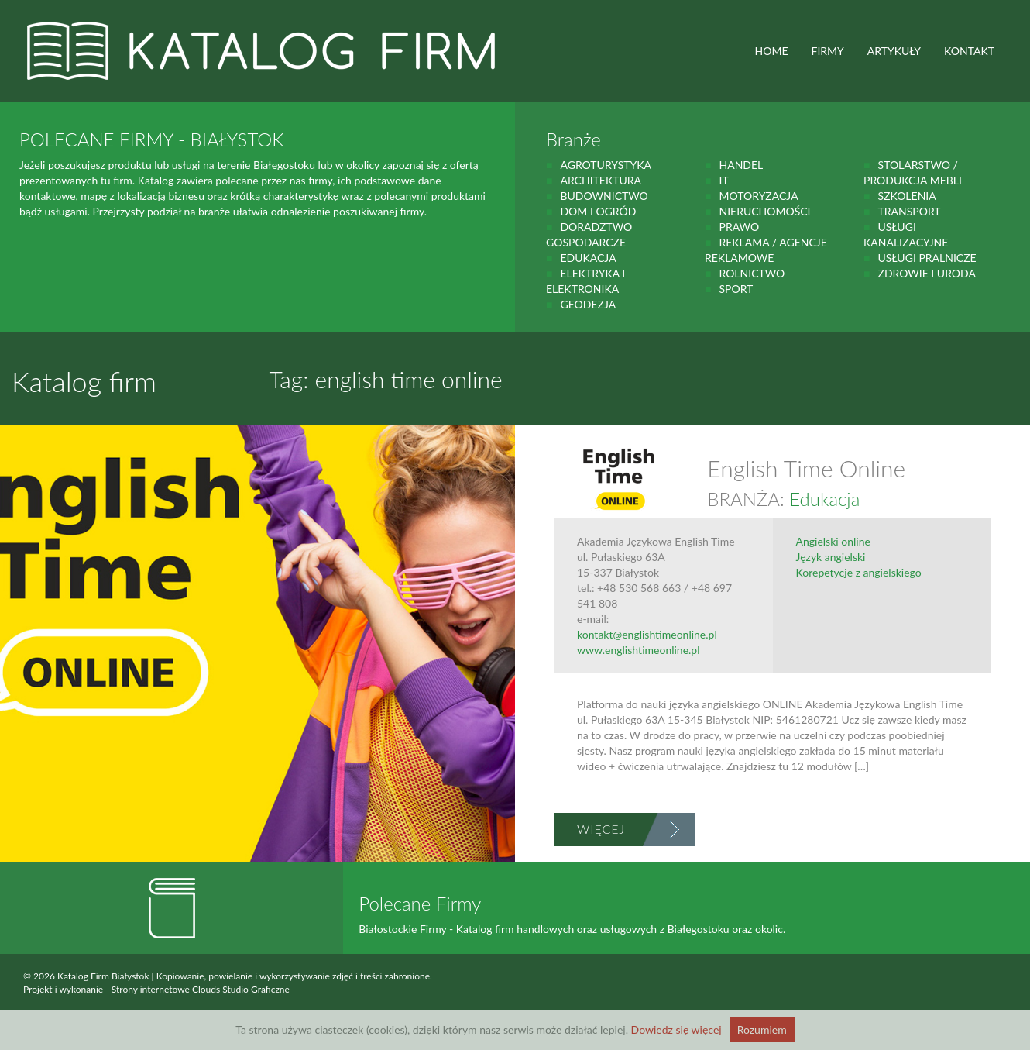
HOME (771, 50)
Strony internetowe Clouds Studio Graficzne (201, 989)
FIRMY (828, 50)
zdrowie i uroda (926, 273)
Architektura (600, 180)
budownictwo (603, 195)
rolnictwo (752, 273)
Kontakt (969, 50)
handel (741, 164)
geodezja (588, 304)
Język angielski (831, 556)
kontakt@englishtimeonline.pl (647, 634)
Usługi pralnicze (926, 257)
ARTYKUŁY (894, 50)
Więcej (601, 828)
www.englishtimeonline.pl (638, 649)
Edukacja (588, 257)
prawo (739, 226)
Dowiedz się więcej (676, 1029)
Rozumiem (762, 1029)
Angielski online (833, 541)
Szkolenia (906, 195)
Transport (908, 211)
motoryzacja (758, 195)
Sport (736, 288)
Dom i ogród (598, 211)
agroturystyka (605, 164)
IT (723, 180)
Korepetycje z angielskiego (859, 572)
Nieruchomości (764, 211)
